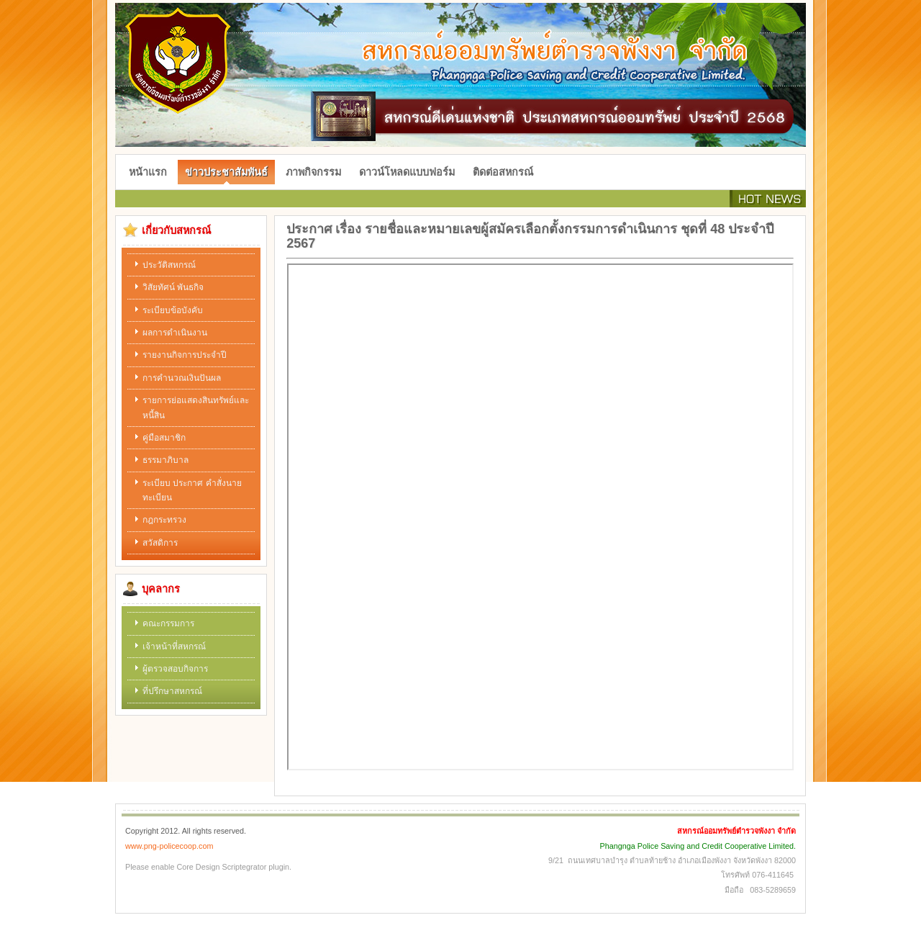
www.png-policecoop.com (169, 846)
